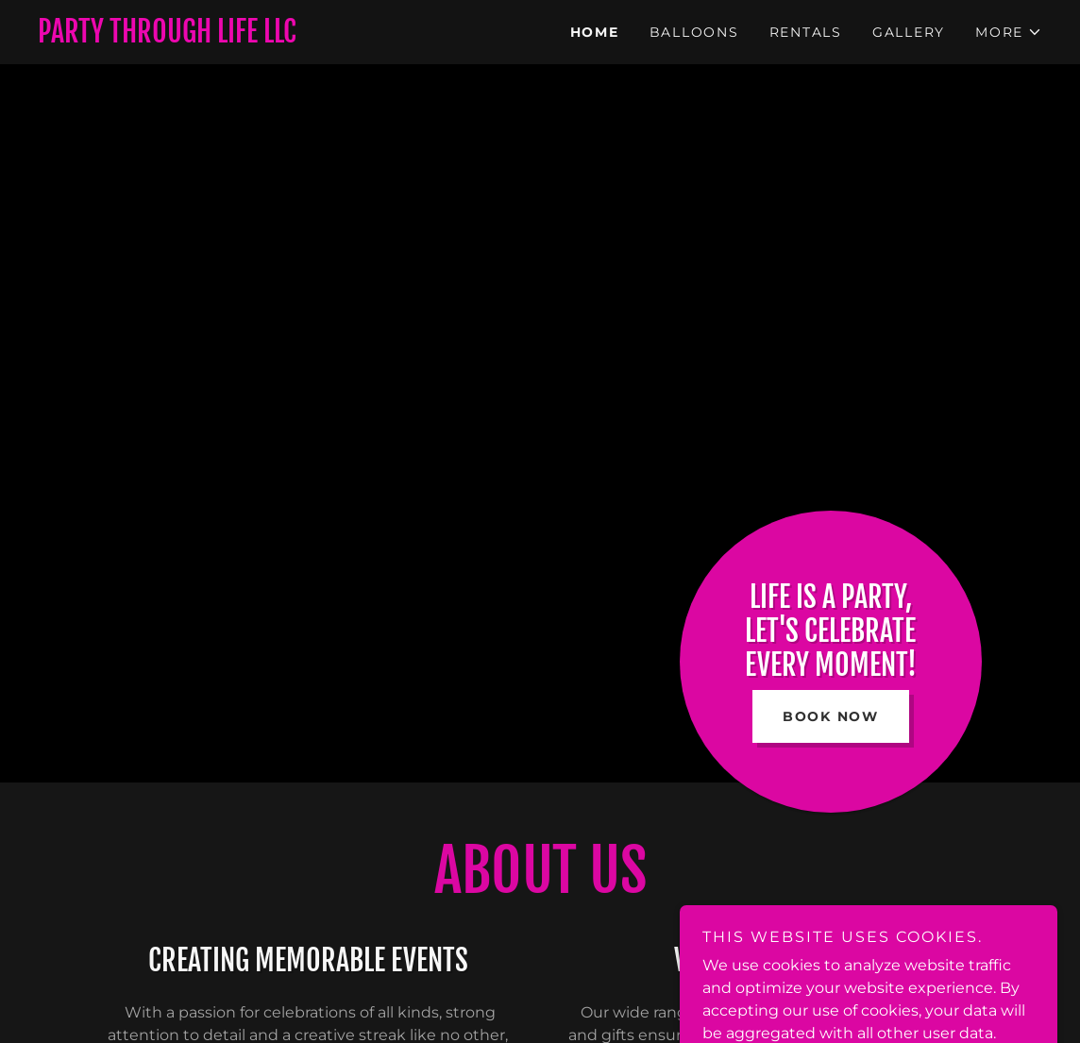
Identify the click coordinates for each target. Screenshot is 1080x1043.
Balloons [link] (694, 32)
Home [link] (594, 32)
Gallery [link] (908, 32)
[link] (289, 37)
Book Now (831, 716)
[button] (1008, 32)
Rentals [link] (805, 32)
